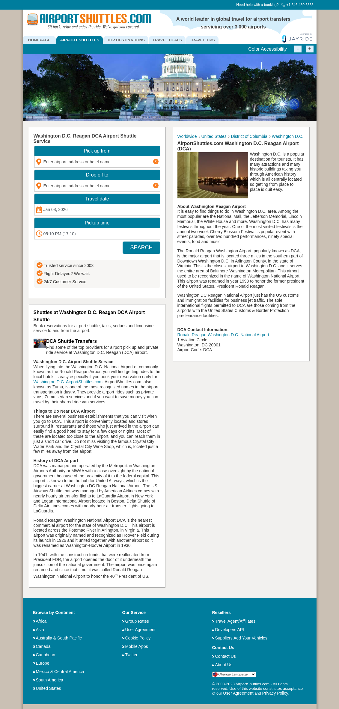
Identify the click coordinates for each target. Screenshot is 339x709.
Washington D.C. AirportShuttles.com (68, 381)
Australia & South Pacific (59, 638)
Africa (41, 621)
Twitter (131, 654)
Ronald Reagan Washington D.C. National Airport (223, 334)
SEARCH (141, 248)
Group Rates (137, 621)
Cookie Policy (138, 638)
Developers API (229, 629)
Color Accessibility (267, 49)
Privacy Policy (275, 693)
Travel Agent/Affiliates (235, 621)
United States (48, 688)
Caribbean (45, 654)
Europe (42, 663)
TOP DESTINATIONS (126, 40)
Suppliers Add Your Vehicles (241, 638)
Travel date (97, 198)
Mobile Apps (136, 646)
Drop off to (97, 174)
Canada (43, 646)
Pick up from (97, 150)
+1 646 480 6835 (297, 5)
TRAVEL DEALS (167, 40)
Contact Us (225, 656)
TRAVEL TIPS (202, 40)
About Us (224, 664)
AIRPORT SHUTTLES (79, 40)
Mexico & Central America (60, 671)
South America (49, 680)
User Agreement (140, 629)
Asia (40, 629)
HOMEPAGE (39, 40)
